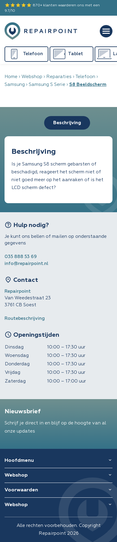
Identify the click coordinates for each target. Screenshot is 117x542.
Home (11, 76)
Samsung (15, 84)
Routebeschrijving (25, 318)
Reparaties (59, 76)
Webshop (31, 76)
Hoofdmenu (19, 460)
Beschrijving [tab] (67, 123)
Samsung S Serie (47, 84)
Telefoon (85, 76)
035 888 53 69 (21, 256)
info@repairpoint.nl (26, 263)
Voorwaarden (21, 490)
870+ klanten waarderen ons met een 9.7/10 (52, 7)
